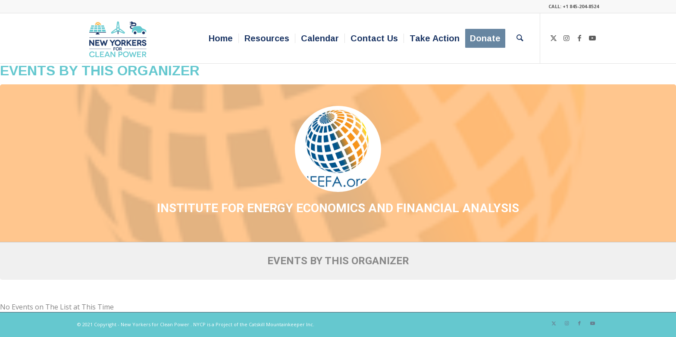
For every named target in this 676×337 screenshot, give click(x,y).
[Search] (520, 38)
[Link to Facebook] (579, 37)
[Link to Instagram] (566, 37)
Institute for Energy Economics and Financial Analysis (338, 208)
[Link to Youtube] (592, 37)
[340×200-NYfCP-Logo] (119, 38)
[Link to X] (553, 37)
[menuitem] (220, 38)
